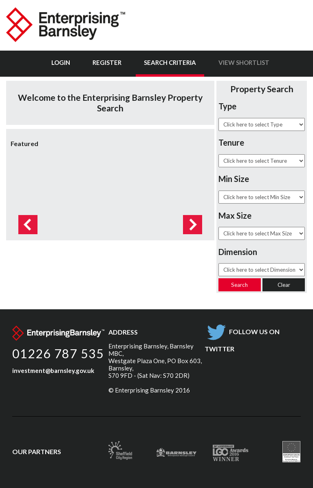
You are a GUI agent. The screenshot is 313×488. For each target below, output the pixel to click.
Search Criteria (170, 62)
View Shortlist (243, 62)
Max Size (234, 215)
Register (107, 62)
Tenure (231, 142)
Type (227, 106)
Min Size (233, 179)
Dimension (237, 252)
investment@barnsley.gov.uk (53, 370)
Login (60, 62)
